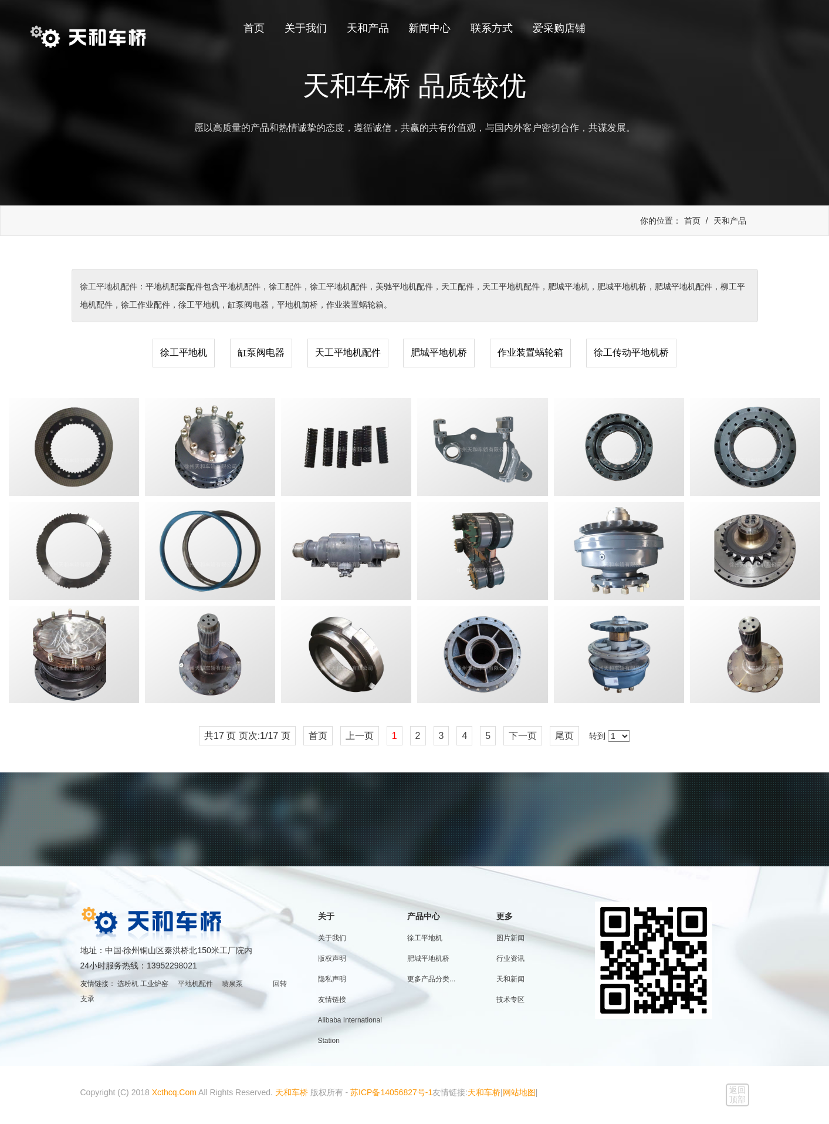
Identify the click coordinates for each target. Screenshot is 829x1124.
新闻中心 (429, 28)
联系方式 (492, 28)
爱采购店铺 (559, 28)
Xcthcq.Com (174, 1092)
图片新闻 (510, 938)
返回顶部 (737, 1094)
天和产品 (368, 28)
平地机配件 (195, 984)
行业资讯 (510, 958)
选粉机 (127, 984)
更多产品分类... (431, 979)
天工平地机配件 (348, 352)
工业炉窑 (154, 984)
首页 (254, 28)
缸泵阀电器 (261, 352)
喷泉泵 (232, 984)
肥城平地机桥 (439, 352)
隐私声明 (332, 979)
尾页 (564, 736)
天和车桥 (291, 1092)
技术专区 (510, 999)
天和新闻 (510, 979)
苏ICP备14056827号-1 (391, 1092)
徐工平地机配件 (108, 286)
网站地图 (519, 1092)
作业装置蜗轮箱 (530, 352)
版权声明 (332, 958)
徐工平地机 (183, 352)
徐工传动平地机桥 (631, 352)
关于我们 (306, 28)
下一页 (523, 736)
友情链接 (332, 999)
